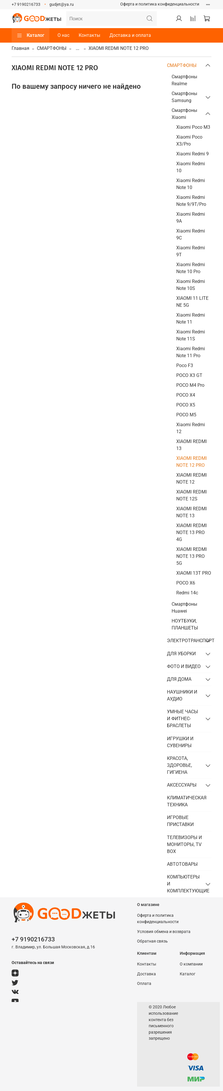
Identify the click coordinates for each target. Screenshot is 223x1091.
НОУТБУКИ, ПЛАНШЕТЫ (185, 624)
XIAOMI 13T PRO (193, 573)
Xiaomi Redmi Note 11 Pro (190, 352)
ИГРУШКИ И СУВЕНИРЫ (180, 742)
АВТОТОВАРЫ (182, 864)
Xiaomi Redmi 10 (190, 167)
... (77, 48)
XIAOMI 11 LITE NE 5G (192, 301)
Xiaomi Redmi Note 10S (190, 285)
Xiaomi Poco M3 (193, 127)
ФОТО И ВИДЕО (184, 666)
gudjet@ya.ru (61, 4)
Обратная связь (152, 941)
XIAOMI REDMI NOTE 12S (191, 495)
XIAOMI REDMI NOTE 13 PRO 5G (191, 556)
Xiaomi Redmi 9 (192, 154)
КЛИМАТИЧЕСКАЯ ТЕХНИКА (186, 801)
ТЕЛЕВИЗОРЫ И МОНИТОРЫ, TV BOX (184, 844)
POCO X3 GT (189, 375)
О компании (191, 964)
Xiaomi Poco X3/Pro (189, 140)
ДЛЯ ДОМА (179, 679)
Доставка (146, 974)
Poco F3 (184, 365)
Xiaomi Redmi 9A (190, 217)
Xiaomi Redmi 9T (190, 251)
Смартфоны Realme (184, 80)
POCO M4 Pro (190, 385)
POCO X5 (185, 405)
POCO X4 (185, 395)
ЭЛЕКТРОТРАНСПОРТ (184, 640)
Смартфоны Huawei (184, 607)
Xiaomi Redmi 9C (190, 234)
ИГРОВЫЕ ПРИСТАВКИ (180, 821)
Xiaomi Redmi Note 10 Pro (190, 268)
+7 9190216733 (26, 4)
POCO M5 (186, 414)
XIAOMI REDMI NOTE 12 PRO (191, 461)
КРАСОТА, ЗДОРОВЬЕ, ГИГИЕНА (179, 765)
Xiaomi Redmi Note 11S (190, 335)
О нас (63, 35)
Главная (20, 48)
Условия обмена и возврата (163, 931)
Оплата (144, 983)
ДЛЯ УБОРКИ (181, 653)
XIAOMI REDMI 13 (191, 445)
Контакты (89, 35)
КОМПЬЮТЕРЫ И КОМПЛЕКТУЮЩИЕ (184, 884)
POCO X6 (185, 583)
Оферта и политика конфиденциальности (159, 4)
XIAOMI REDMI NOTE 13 (191, 512)
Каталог (30, 35)
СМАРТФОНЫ (51, 48)
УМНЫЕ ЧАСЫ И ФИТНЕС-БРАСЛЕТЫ (182, 718)
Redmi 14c (187, 593)
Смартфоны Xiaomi (184, 114)
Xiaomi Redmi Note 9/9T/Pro (191, 201)
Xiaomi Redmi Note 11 (190, 318)
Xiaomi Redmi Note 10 (190, 184)
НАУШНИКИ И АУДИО (182, 695)
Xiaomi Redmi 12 (190, 428)
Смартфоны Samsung (184, 97)
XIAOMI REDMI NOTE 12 (191, 478)
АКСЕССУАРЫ (182, 785)
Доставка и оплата (130, 35)
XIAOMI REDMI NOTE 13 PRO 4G (191, 532)
